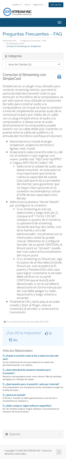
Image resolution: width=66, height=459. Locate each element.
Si (48, 333)
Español (17, 4)
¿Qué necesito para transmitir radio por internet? (31, 384)
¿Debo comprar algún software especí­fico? (27, 405)
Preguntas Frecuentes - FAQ (33, 40)
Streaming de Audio (15, 43)
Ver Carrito (56, 4)
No (13, 340)
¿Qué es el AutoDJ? (14, 394)
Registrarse (38, 4)
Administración (10, 40)
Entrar (27, 4)
